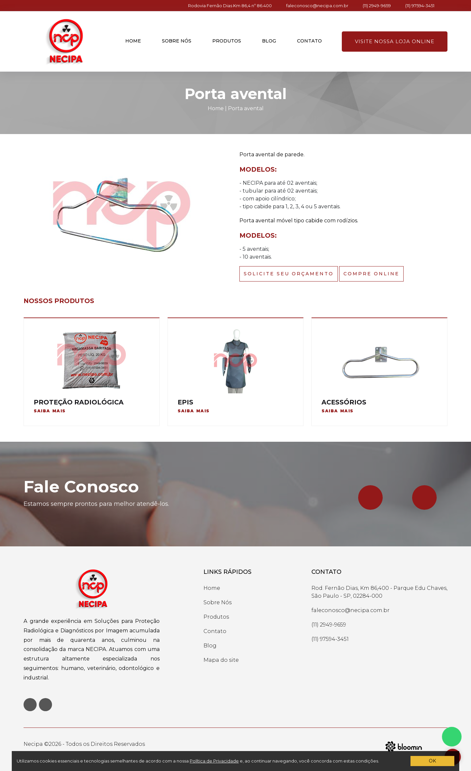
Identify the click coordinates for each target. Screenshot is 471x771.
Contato (309, 41)
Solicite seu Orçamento (289, 274)
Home (133, 41)
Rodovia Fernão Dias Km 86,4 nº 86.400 (230, 5)
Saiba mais (50, 410)
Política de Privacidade (214, 760)
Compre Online (371, 274)
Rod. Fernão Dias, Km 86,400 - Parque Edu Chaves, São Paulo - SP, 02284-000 (379, 592)
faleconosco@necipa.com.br (317, 5)
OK (432, 761)
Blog (269, 41)
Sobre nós (176, 41)
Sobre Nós (217, 602)
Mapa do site (221, 660)
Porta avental (246, 108)
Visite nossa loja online (394, 41)
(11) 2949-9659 (377, 5)
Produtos (226, 41)
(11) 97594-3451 (419, 5)
